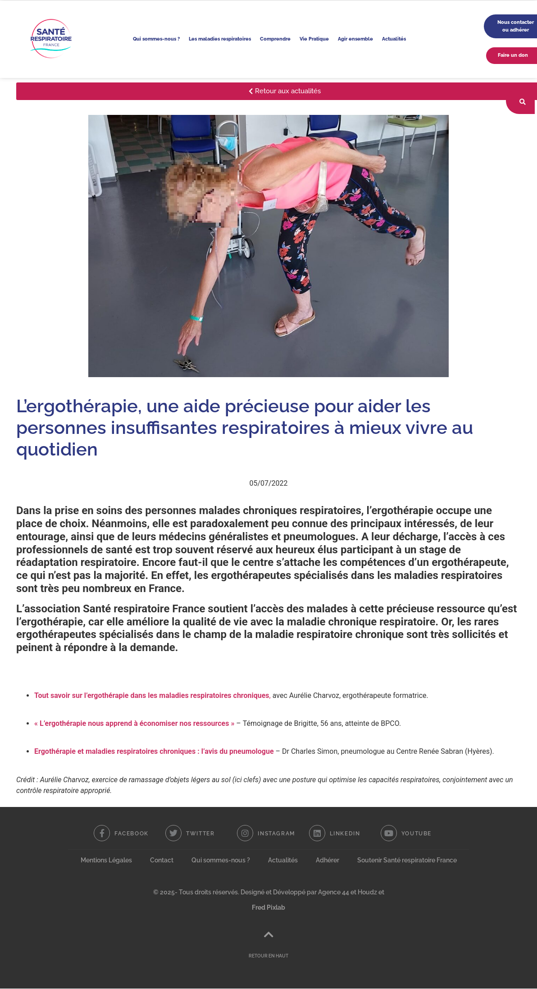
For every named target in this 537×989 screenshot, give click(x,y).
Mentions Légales (106, 860)
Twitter (200, 833)
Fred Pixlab (268, 907)
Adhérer (327, 860)
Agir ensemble (355, 39)
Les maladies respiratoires (220, 39)
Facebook (131, 833)
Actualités (394, 39)
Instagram (276, 833)
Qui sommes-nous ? (156, 39)
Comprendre (275, 39)
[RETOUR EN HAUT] (268, 935)
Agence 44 (333, 892)
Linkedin (345, 833)
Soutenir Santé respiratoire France (407, 860)
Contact (161, 860)
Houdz (367, 892)
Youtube (416, 833)
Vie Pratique (314, 39)
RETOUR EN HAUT (268, 956)
